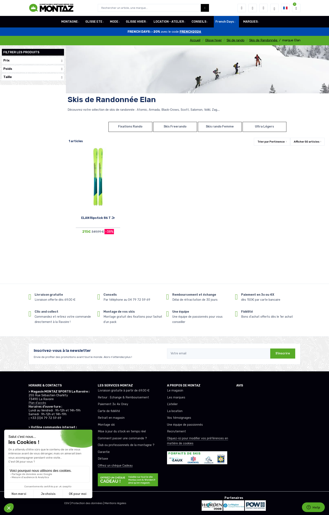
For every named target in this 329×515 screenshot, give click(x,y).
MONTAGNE (69, 21)
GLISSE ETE (93, 21)
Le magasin (175, 390)
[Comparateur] (263, 8)
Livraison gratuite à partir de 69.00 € (123, 390)
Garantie (104, 452)
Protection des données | (87, 503)
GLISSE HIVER (136, 21)
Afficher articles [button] (306, 141)
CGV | (67, 503)
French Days (224, 21)
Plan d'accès (37, 403)
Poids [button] (33, 69)
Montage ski (106, 425)
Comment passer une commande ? (122, 438)
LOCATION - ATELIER (169, 21)
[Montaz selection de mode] (274, 8)
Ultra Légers (264, 126)
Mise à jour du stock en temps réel (122, 431)
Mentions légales (115, 503)
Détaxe (103, 458)
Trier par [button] (271, 141)
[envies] (252, 8)
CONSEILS (199, 21)
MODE (114, 21)
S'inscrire (282, 353)
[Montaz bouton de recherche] (205, 8)
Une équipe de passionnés (185, 425)
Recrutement (176, 431)
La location (175, 411)
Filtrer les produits (21, 52)
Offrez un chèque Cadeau (115, 465)
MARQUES (250, 21)
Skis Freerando (175, 126)
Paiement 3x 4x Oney (113, 404)
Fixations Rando (130, 126)
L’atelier (172, 404)
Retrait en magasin (111, 418)
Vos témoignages (179, 418)
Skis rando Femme (220, 126)
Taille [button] (33, 77)
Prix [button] (33, 60)
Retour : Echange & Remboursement (123, 397)
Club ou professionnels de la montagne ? (126, 445)
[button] (242, 8)
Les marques (176, 397)
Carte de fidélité (109, 411)
